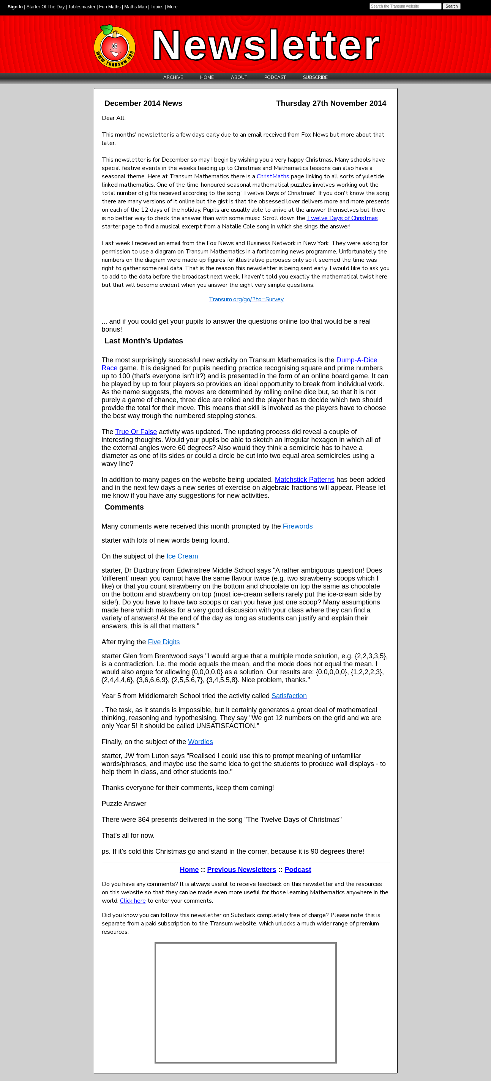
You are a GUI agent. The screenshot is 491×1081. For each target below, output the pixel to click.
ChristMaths (274, 176)
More (172, 6)
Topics (156, 6)
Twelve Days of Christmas (342, 218)
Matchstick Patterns (305, 479)
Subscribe (315, 77)
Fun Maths (110, 6)
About (239, 77)
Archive (173, 77)
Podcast (275, 77)
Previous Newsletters (241, 869)
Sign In (15, 6)
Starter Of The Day (46, 6)
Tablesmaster (81, 6)
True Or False (136, 432)
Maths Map (136, 6)
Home (207, 77)
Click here (133, 901)
